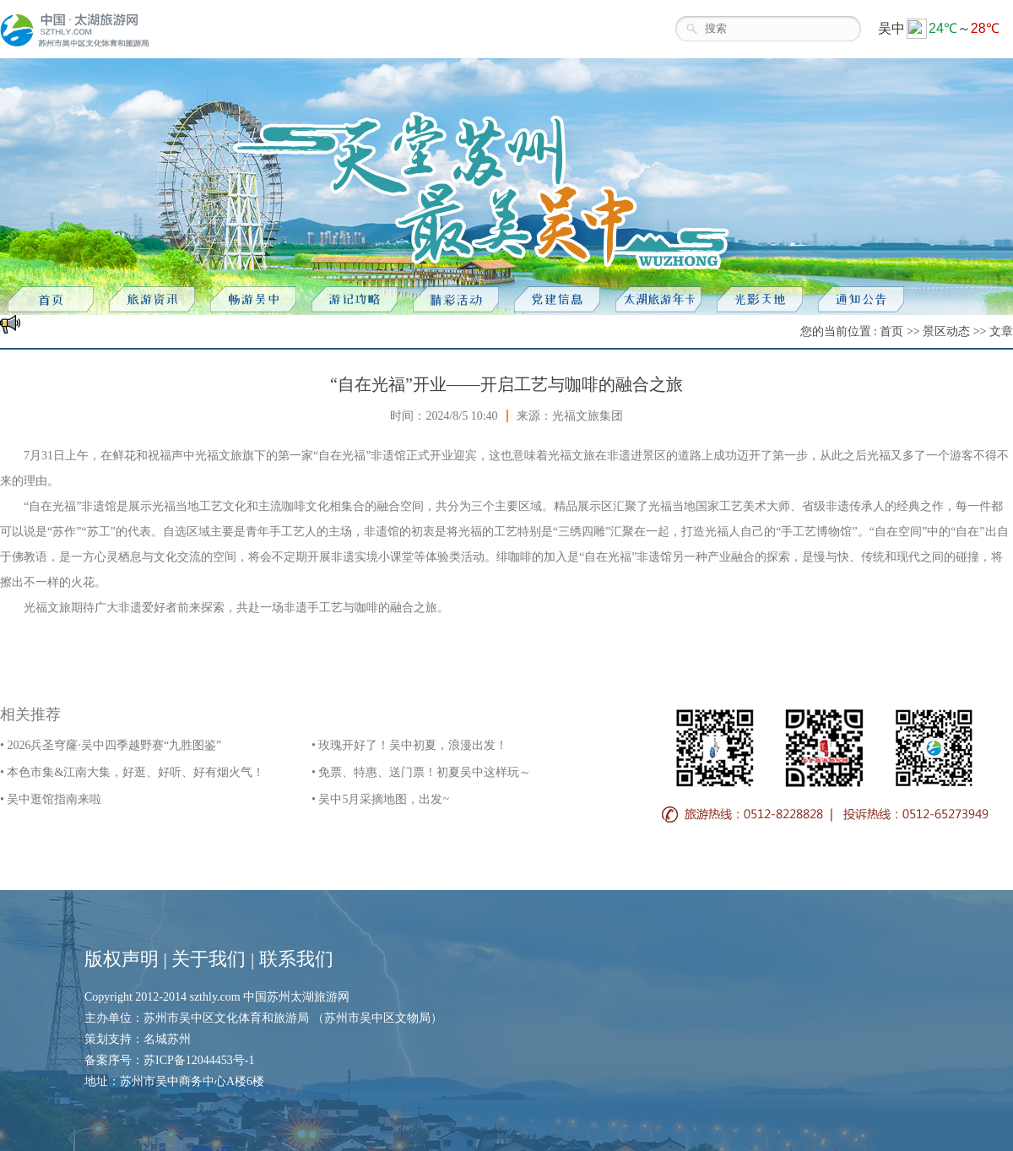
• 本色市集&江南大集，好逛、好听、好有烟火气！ (132, 772)
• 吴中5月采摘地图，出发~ (380, 799)
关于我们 (208, 958)
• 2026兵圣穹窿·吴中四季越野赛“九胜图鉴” (110, 745)
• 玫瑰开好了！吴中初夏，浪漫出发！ (409, 745)
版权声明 (121, 958)
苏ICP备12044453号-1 (199, 1060)
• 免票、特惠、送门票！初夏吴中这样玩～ (421, 772)
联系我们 (296, 958)
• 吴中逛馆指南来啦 (50, 799)
